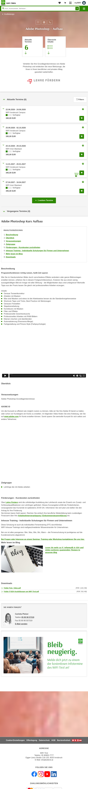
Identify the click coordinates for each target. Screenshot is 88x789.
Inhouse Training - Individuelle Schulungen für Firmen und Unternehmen (37, 251)
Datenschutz (44, 740)
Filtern (80, 100)
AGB (53, 740)
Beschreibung (12, 235)
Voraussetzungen (13, 241)
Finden (77, 8)
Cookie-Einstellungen (15, 740)
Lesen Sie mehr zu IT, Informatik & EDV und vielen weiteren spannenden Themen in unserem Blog (64, 550)
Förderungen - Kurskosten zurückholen (23, 247)
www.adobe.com (11, 416)
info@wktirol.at (47, 760)
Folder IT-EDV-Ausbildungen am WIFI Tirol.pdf (21, 591)
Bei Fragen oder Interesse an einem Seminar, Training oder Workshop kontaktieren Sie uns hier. (43, 539)
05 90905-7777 (47, 755)
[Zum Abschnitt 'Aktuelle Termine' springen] (32, 46)
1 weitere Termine (44, 199)
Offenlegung (31, 740)
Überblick (10, 238)
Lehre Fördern (12, 502)
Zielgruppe (10, 244)
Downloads (11, 257)
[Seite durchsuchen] (40, 8)
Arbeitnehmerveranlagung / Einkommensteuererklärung (42, 516)
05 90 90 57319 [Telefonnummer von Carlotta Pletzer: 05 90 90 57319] (27, 617)
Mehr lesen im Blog (14, 254)
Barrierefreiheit (63, 740)
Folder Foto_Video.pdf (12, 588)
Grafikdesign (9, 14)
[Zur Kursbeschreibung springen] (55, 46)
